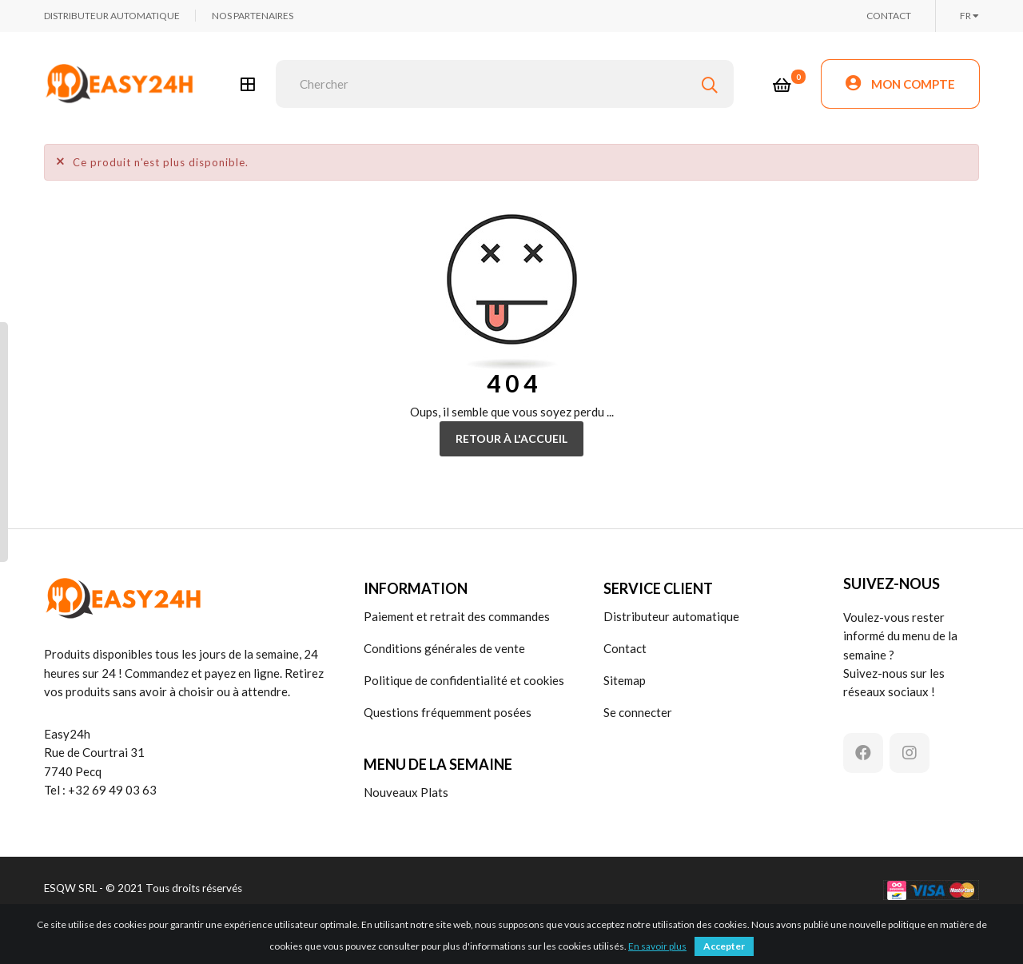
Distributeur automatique (671, 616)
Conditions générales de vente (444, 648)
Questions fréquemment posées (447, 712)
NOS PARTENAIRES (252, 16)
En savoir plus (657, 946)
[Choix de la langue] (969, 16)
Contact (625, 648)
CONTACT (888, 16)
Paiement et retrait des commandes (457, 616)
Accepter (724, 946)
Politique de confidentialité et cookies (464, 680)
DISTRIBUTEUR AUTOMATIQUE (112, 16)
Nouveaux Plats (406, 792)
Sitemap (624, 680)
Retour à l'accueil (511, 438)
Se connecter (637, 712)
